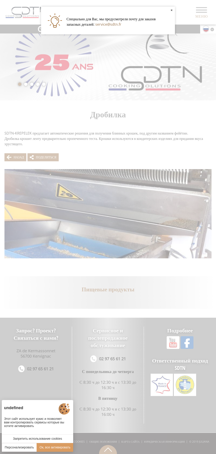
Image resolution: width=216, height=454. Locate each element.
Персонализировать (19, 447)
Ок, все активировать (54, 447)
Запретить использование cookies (37, 438)
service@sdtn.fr (108, 24)
